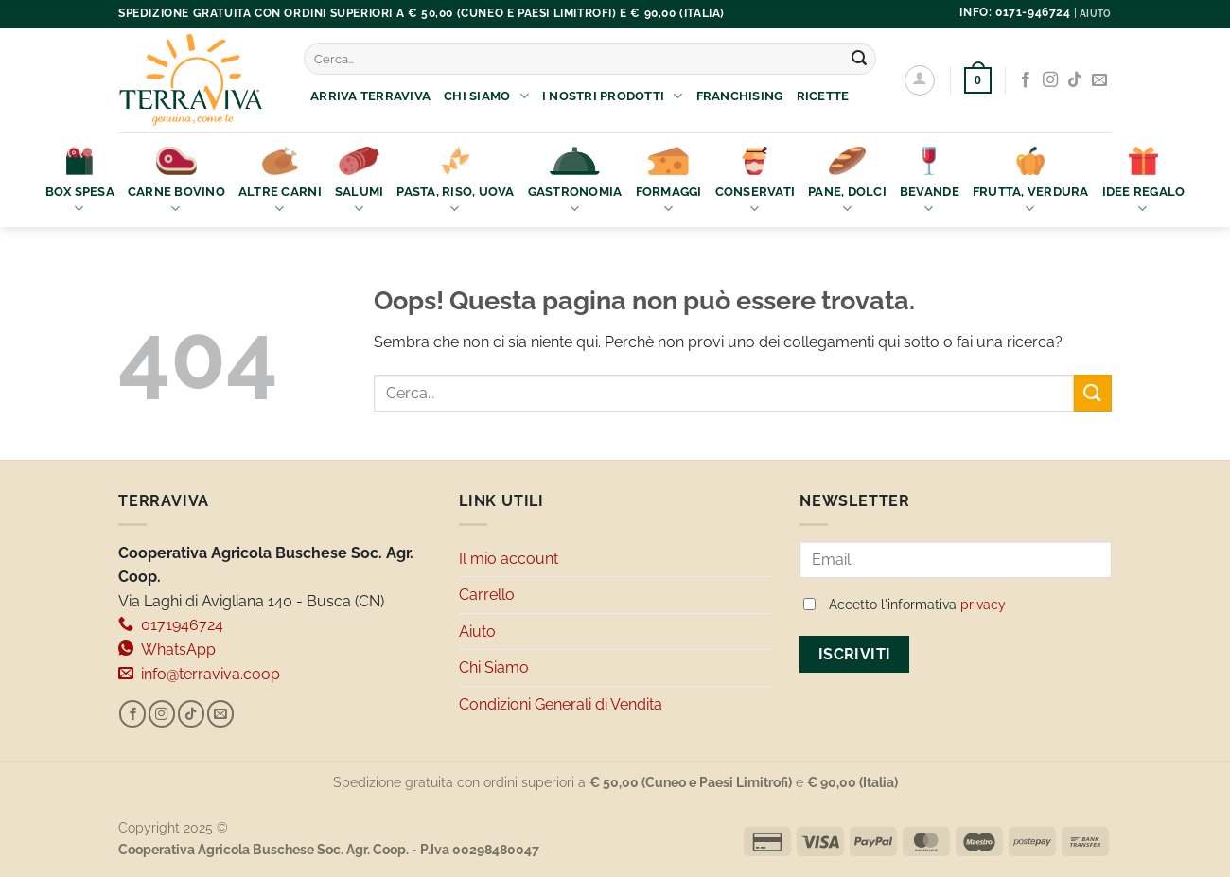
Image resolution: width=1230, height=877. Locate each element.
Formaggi (669, 182)
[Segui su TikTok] (1074, 80)
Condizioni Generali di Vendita (560, 704)
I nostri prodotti (612, 96)
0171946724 (170, 625)
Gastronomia (575, 182)
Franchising (739, 96)
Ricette (823, 96)
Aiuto (477, 631)
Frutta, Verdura (1031, 182)
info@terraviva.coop (199, 674)
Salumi (359, 182)
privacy (983, 604)
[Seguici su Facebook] (1025, 80)
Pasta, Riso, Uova (455, 182)
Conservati (755, 182)
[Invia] (859, 59)
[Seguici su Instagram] (1050, 80)
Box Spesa (79, 182)
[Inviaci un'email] (1099, 80)
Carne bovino (176, 182)
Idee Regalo (1144, 182)
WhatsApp (167, 649)
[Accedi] (920, 80)
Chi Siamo (486, 96)
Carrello (487, 595)
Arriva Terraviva (370, 96)
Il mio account (508, 559)
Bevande (929, 182)
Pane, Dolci (847, 182)
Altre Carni (280, 182)
